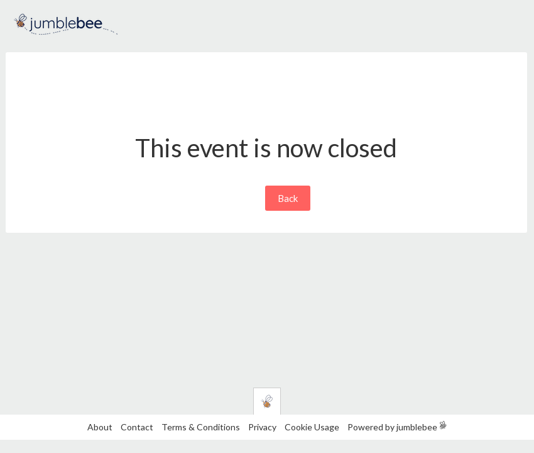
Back (288, 198)
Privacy (262, 427)
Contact (137, 427)
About (99, 427)
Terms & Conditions (201, 427)
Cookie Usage (312, 427)
